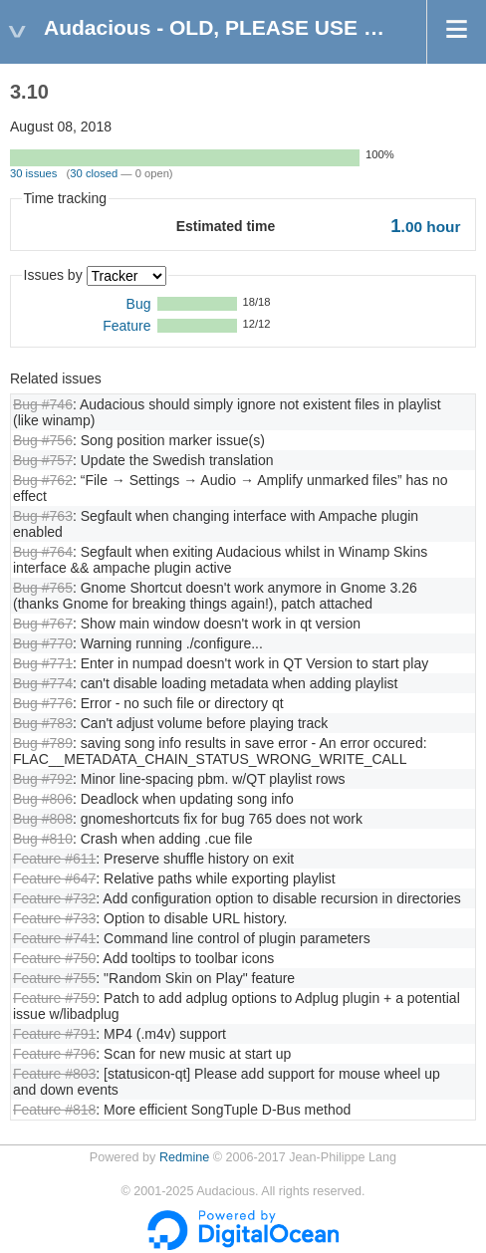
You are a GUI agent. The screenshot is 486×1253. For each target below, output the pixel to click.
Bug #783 (43, 723)
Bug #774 (43, 683)
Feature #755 (54, 978)
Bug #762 (43, 480)
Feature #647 (54, 878)
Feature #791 (54, 1034)
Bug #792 (43, 779)
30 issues (33, 173)
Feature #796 (54, 1054)
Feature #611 (54, 859)
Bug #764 (43, 552)
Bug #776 (43, 703)
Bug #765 (43, 588)
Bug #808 (43, 819)
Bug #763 (43, 516)
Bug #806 (43, 799)
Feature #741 (54, 938)
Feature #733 (54, 918)
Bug (138, 304)
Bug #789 (43, 743)
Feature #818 (54, 1110)
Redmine (184, 1157)
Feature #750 (54, 958)
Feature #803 (54, 1074)
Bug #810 (43, 839)
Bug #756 (43, 440)
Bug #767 (43, 623)
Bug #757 (43, 460)
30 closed (94, 173)
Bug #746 (43, 404)
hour (425, 226)
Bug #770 (43, 643)
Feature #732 (54, 898)
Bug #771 (43, 663)
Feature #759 (54, 998)
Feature (126, 326)
